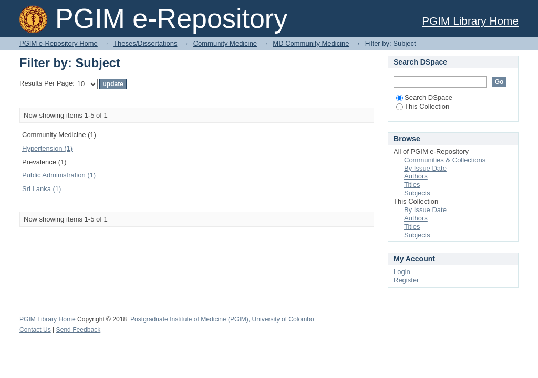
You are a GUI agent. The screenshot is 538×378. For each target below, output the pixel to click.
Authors (416, 176)
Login (402, 272)
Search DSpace (424, 97)
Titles (412, 184)
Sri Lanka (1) (41, 189)
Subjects (417, 193)
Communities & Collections (444, 160)
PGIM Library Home (470, 21)
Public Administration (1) (59, 175)
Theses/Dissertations (145, 43)
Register (406, 280)
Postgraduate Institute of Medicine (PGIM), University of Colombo (222, 319)
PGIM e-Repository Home (58, 43)
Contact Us (35, 329)
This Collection (422, 106)
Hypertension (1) (47, 148)
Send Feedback (78, 329)
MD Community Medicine (311, 43)
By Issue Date (425, 168)
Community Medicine (225, 43)
